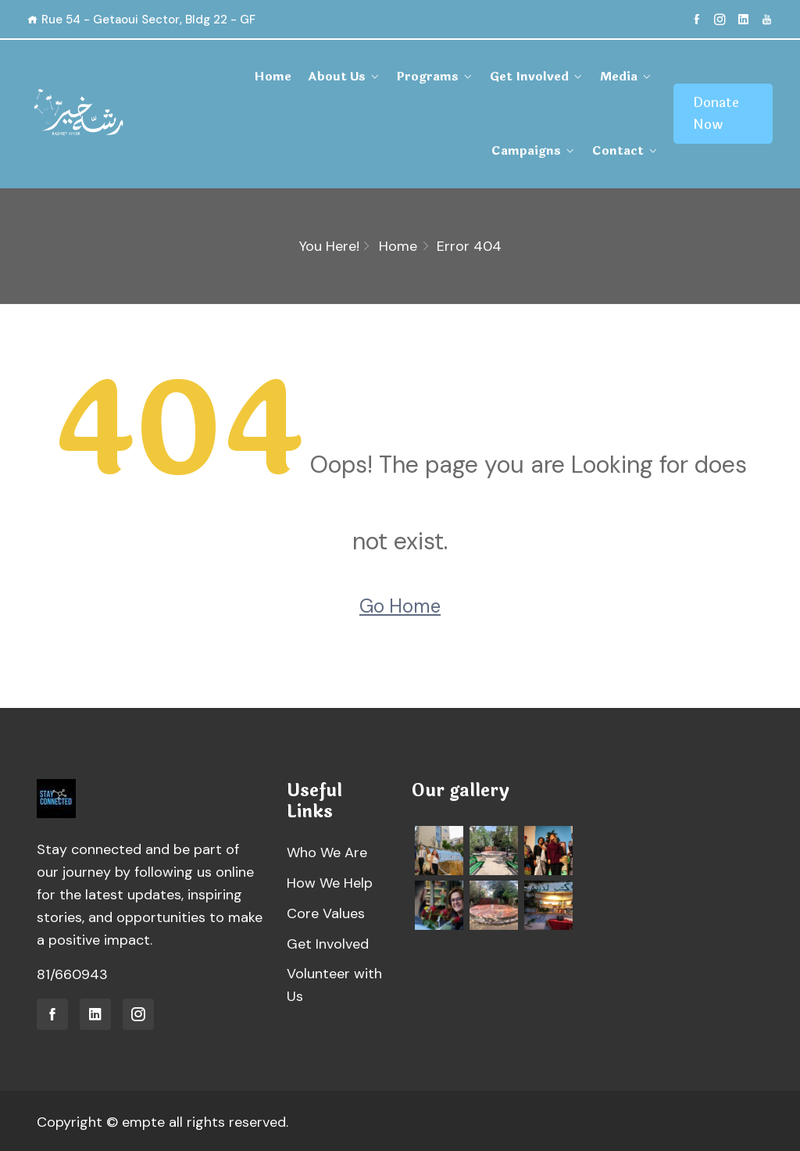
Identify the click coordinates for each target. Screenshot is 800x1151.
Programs (338, 76)
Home (192, 76)
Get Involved (435, 76)
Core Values (326, 912)
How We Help (330, 881)
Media (520, 76)
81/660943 (72, 973)
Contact (613, 150)
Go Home (400, 605)
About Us (252, 76)
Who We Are (327, 851)
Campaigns (600, 76)
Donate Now (711, 113)
